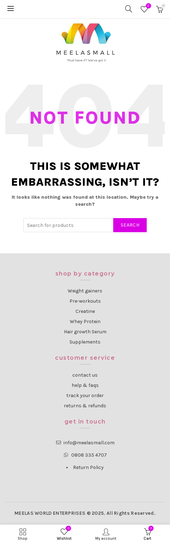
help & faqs (85, 385)
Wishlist (148, 6)
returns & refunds (85, 406)
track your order (85, 395)
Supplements (85, 342)
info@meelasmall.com (89, 443)
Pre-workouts (85, 301)
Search (130, 225)
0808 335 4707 (89, 455)
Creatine (85, 311)
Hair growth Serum (85, 332)
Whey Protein (85, 321)
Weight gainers (85, 291)
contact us (85, 375)
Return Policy (88, 467)
